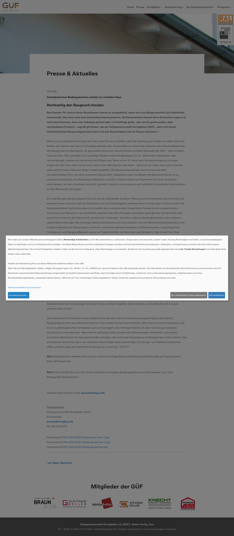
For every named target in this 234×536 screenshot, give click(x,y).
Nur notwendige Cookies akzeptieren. (188, 295)
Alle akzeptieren (216, 295)
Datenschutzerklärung (18, 287)
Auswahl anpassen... (19, 295)
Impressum (35, 287)
